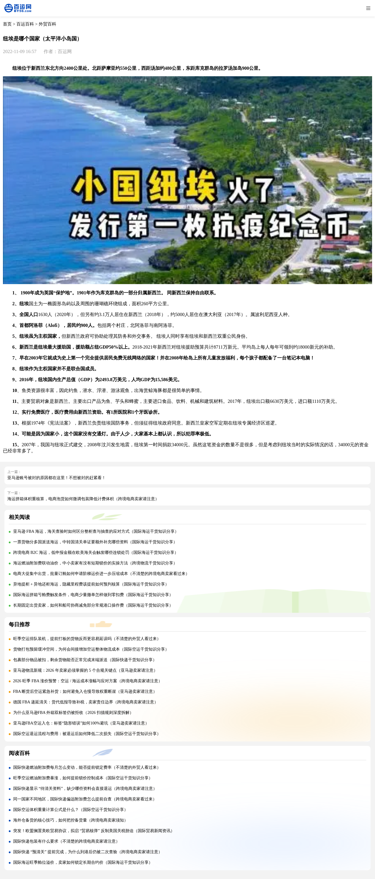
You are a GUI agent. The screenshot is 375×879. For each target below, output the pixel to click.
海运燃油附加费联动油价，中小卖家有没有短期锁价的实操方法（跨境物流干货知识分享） (95, 563)
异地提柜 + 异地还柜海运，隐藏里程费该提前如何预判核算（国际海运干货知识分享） (91, 584)
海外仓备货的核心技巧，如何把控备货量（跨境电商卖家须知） (70, 820)
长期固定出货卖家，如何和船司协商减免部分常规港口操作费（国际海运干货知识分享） (93, 605)
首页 (7, 24)
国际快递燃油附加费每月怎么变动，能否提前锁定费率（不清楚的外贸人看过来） (87, 767)
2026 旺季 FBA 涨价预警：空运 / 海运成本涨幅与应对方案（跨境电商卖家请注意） (88, 681)
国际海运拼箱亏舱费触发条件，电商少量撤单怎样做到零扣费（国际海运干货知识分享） (93, 595)
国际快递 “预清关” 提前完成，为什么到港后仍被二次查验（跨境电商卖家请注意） (87, 852)
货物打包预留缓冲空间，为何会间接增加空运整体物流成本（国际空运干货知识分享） (91, 649)
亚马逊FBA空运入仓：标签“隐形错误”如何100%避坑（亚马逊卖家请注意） (81, 723)
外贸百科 (47, 24)
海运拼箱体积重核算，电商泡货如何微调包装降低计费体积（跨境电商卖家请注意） (83, 499)
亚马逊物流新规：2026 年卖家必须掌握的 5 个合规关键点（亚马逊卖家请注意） (85, 670)
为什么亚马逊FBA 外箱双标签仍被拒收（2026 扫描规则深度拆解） (73, 712)
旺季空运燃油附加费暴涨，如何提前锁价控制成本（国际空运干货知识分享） (83, 778)
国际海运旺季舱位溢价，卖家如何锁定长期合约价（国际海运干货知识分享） (83, 862)
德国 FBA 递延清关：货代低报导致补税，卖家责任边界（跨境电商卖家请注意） (85, 702)
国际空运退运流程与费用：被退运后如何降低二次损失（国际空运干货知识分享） (87, 734)
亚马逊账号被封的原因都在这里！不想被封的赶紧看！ (56, 478)
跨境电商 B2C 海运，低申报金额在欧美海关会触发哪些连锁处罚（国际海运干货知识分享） (96, 552)
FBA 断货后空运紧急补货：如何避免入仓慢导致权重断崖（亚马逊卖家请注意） (85, 691)
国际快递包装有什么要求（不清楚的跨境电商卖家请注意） (66, 841)
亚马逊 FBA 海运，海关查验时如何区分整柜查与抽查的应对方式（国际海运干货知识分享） (96, 531)
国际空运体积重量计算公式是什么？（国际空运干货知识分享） (70, 809)
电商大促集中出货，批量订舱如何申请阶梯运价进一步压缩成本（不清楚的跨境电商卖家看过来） (101, 573)
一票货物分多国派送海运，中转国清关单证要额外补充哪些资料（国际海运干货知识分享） (95, 542)
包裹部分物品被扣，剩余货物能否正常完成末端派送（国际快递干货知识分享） (85, 660)
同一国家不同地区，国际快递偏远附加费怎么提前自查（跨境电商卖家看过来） (85, 799)
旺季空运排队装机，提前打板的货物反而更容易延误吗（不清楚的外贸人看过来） (87, 639)
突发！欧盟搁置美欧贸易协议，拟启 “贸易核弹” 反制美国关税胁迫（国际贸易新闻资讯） (94, 831)
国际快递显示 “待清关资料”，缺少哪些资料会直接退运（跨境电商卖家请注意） (85, 788)
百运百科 (25, 24)
